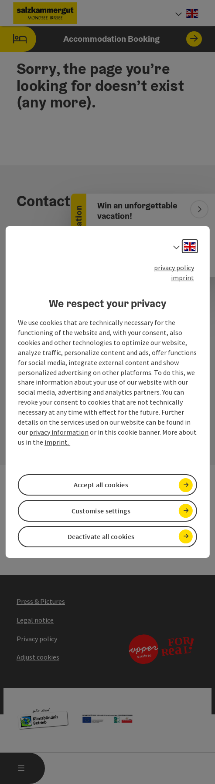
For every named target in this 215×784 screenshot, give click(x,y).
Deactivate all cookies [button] (101, 536)
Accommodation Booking (101, 39)
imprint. (57, 442)
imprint (182, 277)
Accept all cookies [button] (101, 484)
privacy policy (174, 267)
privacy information (59, 432)
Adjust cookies (38, 657)
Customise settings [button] (101, 510)
